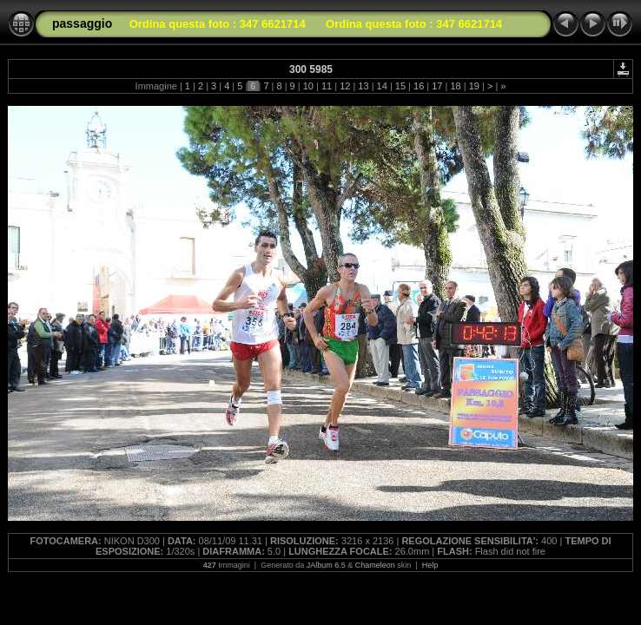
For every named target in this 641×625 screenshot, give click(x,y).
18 (455, 86)
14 (382, 86)
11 (326, 86)
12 (345, 86)
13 (363, 86)
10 (308, 86)
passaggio (82, 23)
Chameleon (375, 565)
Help (430, 565)
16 (418, 86)
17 (437, 86)
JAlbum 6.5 (326, 565)
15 (400, 86)
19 (474, 86)
